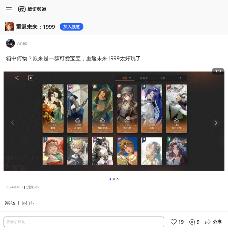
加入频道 (71, 26)
